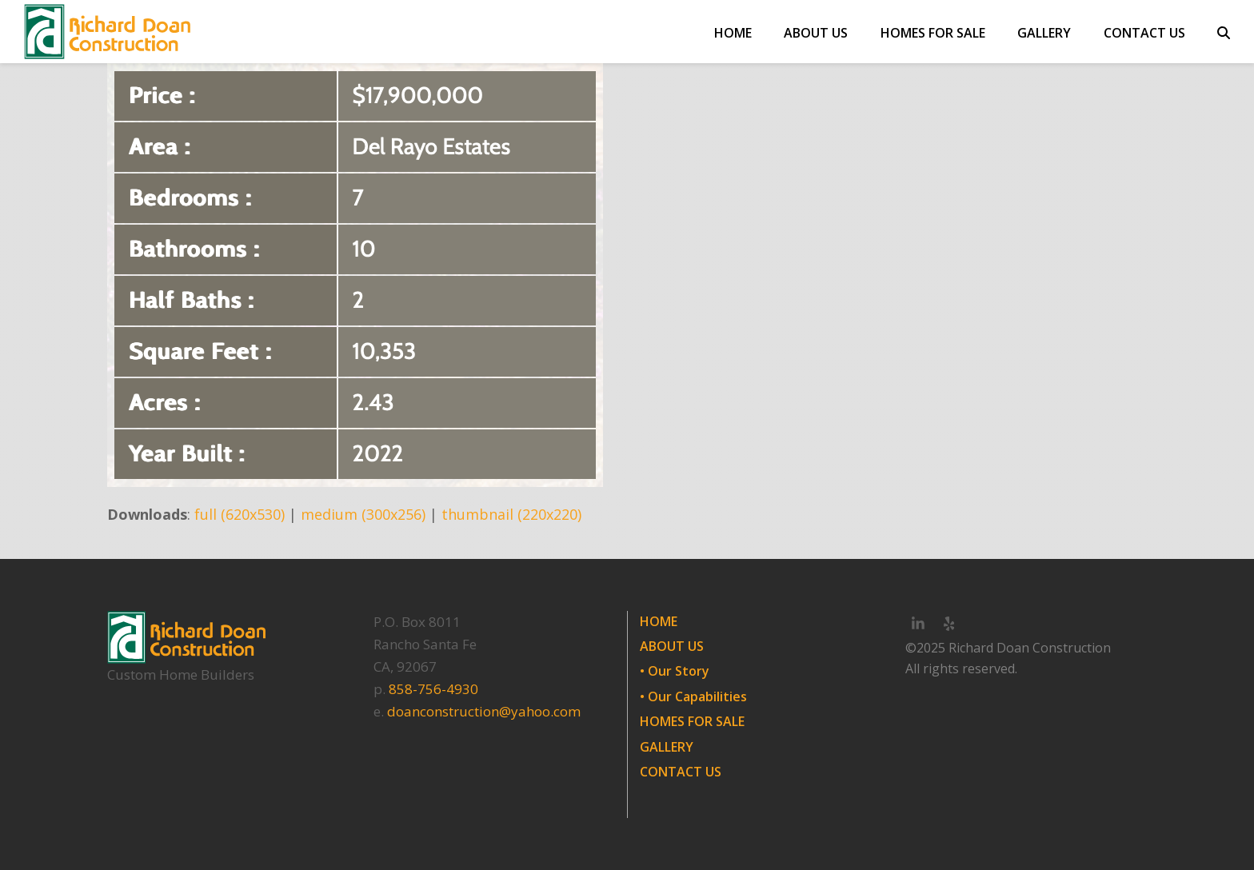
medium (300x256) (363, 514)
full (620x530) (239, 514)
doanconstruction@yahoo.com (484, 711)
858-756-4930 (433, 689)
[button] (1223, 32)
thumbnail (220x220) (511, 514)
